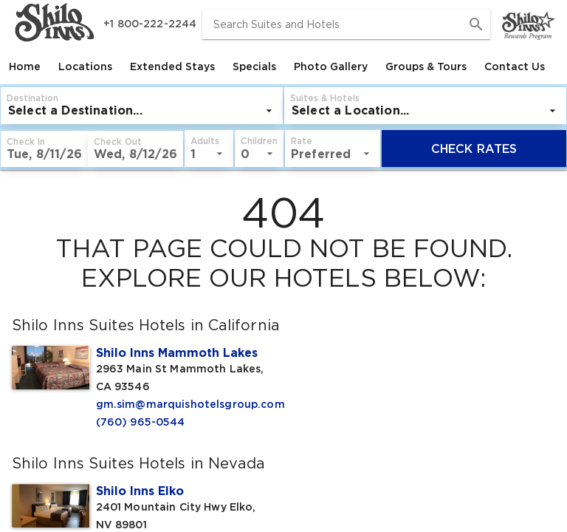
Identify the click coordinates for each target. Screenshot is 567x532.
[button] (352, 106)
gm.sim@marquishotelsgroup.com (184, 404)
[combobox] (346, 24)
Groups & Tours (426, 66)
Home (25, 66)
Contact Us (514, 66)
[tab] (24, 66)
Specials (254, 66)
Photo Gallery (331, 66)
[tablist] (283, 66)
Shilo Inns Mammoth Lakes (177, 352)
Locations (85, 66)
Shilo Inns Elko (140, 490)
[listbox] (167, 110)
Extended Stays (172, 66)
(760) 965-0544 (140, 422)
